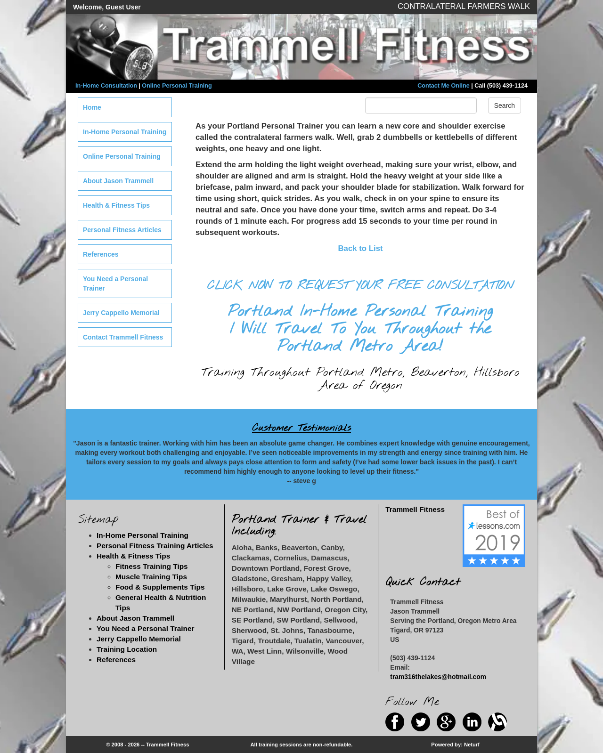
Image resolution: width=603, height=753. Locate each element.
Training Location (127, 649)
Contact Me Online (443, 85)
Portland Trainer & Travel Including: (299, 525)
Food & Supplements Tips (160, 587)
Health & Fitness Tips (116, 205)
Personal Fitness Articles (122, 230)
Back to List (360, 248)
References (101, 254)
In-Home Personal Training (124, 132)
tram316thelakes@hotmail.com (438, 676)
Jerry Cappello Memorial (121, 312)
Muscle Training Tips (151, 577)
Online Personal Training (177, 85)
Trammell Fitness (415, 509)
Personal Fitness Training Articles (155, 546)
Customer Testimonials (301, 428)
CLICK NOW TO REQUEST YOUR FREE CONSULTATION (360, 286)
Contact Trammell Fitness (123, 337)
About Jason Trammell (118, 181)
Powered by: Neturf (455, 744)
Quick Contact (422, 582)
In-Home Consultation (106, 85)
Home (92, 107)
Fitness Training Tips (151, 566)
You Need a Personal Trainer (115, 283)
